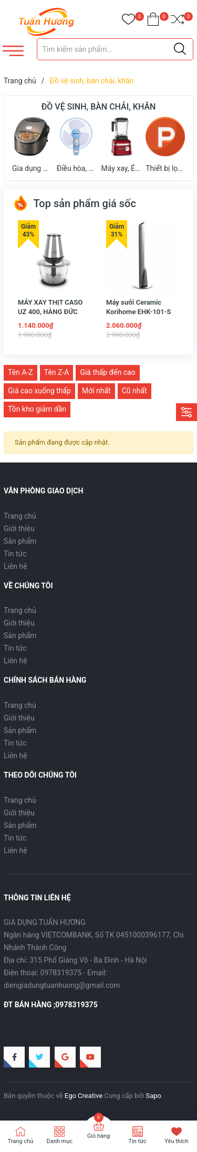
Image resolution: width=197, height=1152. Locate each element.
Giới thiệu (19, 528)
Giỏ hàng (98, 1136)
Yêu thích (176, 1141)
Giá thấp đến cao (107, 372)
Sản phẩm (20, 541)
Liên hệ (15, 566)
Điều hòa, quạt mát (76, 144)
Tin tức (15, 554)
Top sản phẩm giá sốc (74, 203)
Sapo (153, 1096)
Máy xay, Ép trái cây (121, 144)
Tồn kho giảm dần (37, 409)
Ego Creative (83, 1096)
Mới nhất (96, 390)
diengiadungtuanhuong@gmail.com (62, 985)
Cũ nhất (134, 390)
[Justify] (180, 49)
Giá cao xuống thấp (39, 390)
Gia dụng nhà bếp (31, 144)
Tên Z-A (56, 372)
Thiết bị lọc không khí (165, 144)
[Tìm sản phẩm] (115, 49)
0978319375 (61, 972)
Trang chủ (20, 516)
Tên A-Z (20, 372)
